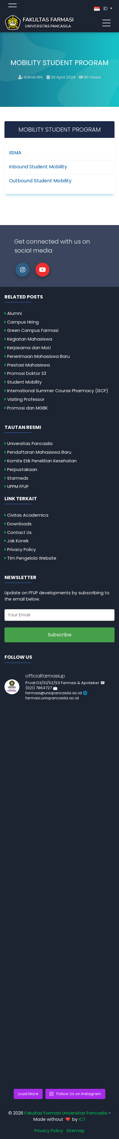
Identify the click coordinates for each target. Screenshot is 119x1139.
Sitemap (76, 1131)
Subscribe (59, 634)
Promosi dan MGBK (27, 408)
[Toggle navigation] (106, 22)
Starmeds (17, 478)
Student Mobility (24, 382)
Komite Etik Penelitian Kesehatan (42, 461)
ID (101, 8)
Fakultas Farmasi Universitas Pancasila (65, 1113)
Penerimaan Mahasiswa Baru (38, 356)
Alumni (14, 313)
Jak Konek (18, 541)
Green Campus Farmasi (32, 330)
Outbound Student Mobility (40, 180)
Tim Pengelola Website (31, 558)
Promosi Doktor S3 (26, 373)
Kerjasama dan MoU (29, 348)
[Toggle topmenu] (12, 6)
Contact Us (19, 532)
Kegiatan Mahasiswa (29, 339)
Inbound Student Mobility (38, 166)
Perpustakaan (22, 469)
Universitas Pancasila (29, 444)
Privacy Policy (21, 549)
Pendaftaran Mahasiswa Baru (39, 452)
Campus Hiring (23, 322)
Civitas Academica (27, 515)
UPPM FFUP (18, 487)
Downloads (19, 524)
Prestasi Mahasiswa (28, 365)
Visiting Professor (25, 399)
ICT (82, 1119)
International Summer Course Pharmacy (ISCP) (57, 391)
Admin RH (33, 77)
